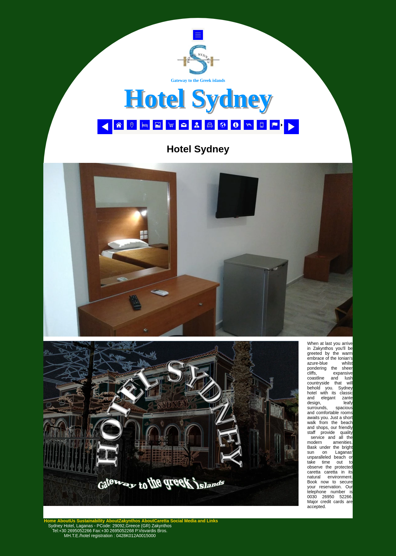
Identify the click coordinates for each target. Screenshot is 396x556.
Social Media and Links (194, 520)
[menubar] (198, 124)
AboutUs (66, 520)
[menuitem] (118, 124)
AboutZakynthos (123, 520)
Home (50, 520)
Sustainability (91, 520)
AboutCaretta (155, 520)
